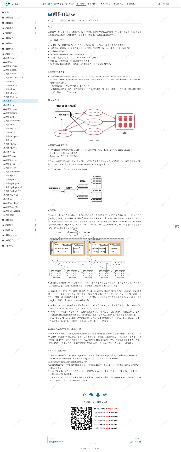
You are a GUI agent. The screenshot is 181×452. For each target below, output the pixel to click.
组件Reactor (10, 159)
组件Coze (9, 61)
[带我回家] (10, 3)
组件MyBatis (10, 144)
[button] (84, 394)
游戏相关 (132, 4)
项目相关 (93, 4)
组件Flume (9, 93)
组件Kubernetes (12, 120)
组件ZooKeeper (11, 210)
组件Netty (9, 152)
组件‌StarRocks (11, 195)
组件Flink (9, 89)
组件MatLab (10, 128)
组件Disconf (10, 69)
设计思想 (58, 3)
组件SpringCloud (12, 187)
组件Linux (9, 124)
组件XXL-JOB (10, 206)
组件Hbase (9, 101)
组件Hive (8, 105)
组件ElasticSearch (13, 77)
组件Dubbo (9, 73)
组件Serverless (11, 171)
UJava (53, 20)
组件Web (8, 199)
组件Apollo (9, 58)
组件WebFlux (10, 203)
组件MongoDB (11, 136)
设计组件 (80, 3)
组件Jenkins (10, 112)
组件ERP (8, 81)
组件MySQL (10, 148)
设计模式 (69, 3)
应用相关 (119, 4)
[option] (84, 394)
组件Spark (9, 175)
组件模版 (8, 214)
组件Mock (9, 132)
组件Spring (9, 179)
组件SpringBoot (12, 183)
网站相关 (106, 4)
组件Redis (9, 163)
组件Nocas (9, 156)
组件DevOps (10, 65)
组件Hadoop (10, 97)
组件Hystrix (10, 108)
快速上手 (47, 3)
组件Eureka (10, 85)
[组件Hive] (119, 440)
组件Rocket (10, 167)
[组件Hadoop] (71, 440)
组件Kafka (9, 116)
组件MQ (8, 140)
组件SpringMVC (12, 191)
